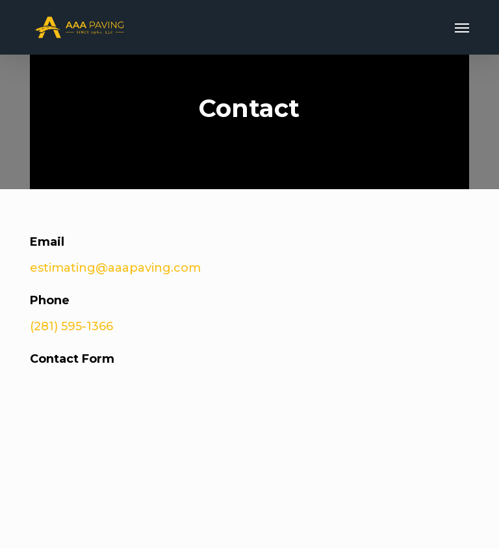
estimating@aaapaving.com (115, 268)
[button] (462, 27)
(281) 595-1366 (71, 326)
